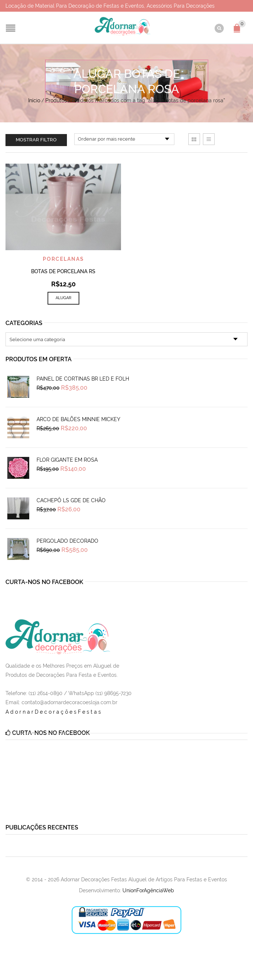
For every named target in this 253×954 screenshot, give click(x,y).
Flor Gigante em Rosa (67, 460)
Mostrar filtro (36, 139)
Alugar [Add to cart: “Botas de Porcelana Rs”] (63, 297)
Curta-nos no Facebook (44, 582)
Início (34, 100)
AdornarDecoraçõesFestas (53, 712)
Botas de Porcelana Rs (63, 271)
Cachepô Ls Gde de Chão (71, 500)
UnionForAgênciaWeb (148, 890)
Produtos (56, 100)
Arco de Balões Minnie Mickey (78, 419)
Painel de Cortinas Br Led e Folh (83, 379)
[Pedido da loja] (124, 139)
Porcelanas (63, 259)
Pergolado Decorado (67, 541)
